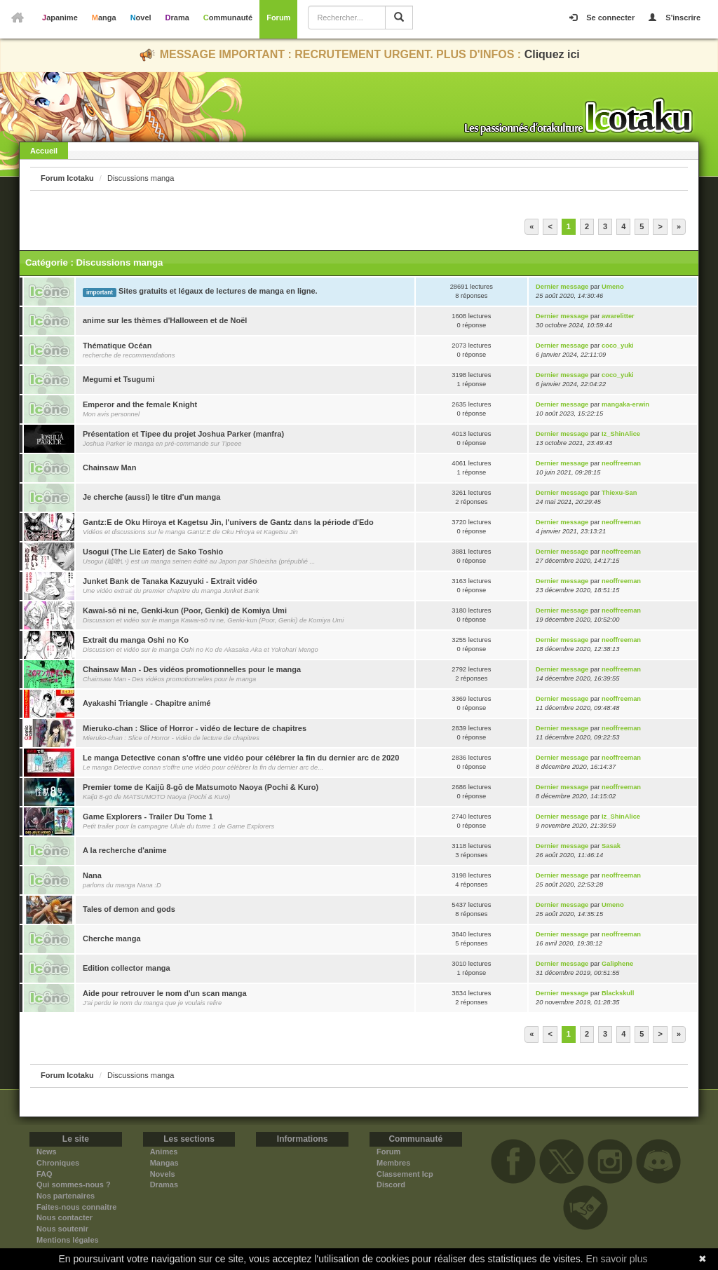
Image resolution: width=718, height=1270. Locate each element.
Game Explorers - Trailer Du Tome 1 (148, 816)
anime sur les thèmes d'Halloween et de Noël (165, 320)
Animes (164, 1151)
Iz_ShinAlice (621, 433)
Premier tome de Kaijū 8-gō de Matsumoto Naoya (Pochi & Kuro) (200, 787)
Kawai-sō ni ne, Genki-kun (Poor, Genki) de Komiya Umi (185, 610)
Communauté (227, 17)
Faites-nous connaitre (76, 1207)
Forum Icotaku (67, 178)
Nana (92, 875)
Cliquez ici (552, 54)
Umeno (613, 286)
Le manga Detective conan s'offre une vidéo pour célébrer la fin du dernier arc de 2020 (241, 757)
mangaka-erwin (625, 404)
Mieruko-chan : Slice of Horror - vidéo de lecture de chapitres (194, 728)
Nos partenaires (65, 1196)
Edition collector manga (126, 968)
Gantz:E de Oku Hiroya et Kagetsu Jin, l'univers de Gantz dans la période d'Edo (228, 522)
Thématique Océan (117, 345)
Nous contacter (64, 1217)
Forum (278, 17)
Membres (393, 1163)
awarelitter (618, 316)
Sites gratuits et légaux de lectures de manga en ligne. (218, 291)
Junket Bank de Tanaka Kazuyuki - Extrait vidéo (170, 581)
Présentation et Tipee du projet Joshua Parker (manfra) (183, 434)
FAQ (44, 1174)
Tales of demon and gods (129, 909)
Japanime (60, 17)
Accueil (43, 150)
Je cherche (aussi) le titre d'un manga (151, 497)
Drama (177, 17)
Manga (104, 17)
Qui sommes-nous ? (73, 1184)
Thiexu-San (619, 492)
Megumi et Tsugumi (118, 379)
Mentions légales (67, 1240)
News (46, 1151)
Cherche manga (112, 938)
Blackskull (618, 993)
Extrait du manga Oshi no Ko (136, 640)
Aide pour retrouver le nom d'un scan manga (165, 993)
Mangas (164, 1163)
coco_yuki (618, 345)
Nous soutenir (62, 1228)
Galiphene (617, 963)
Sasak (611, 845)
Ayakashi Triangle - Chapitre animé (146, 703)
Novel (140, 17)
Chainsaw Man (109, 467)
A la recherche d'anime (125, 850)
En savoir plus (617, 1258)
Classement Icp (405, 1174)
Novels (162, 1174)
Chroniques (57, 1163)
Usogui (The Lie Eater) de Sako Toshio (153, 551)
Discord (391, 1184)
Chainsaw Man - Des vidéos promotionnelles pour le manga (192, 669)
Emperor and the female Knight (140, 404)
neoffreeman (621, 463)
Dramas (164, 1184)
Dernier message (562, 286)
